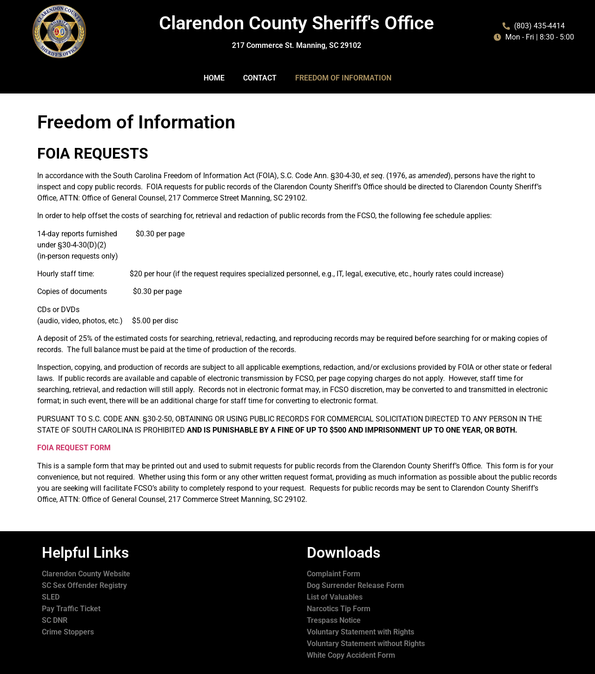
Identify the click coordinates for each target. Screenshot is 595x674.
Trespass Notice (334, 620)
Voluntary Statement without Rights (366, 643)
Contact (260, 77)
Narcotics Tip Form (338, 608)
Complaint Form (333, 573)
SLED (51, 597)
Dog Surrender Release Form (355, 585)
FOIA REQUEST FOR (70, 447)
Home (214, 77)
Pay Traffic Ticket (71, 608)
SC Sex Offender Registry (84, 585)
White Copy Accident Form (351, 655)
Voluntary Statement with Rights (360, 631)
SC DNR (54, 620)
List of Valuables (335, 597)
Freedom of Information (343, 77)
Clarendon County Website (86, 573)
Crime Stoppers (68, 631)
